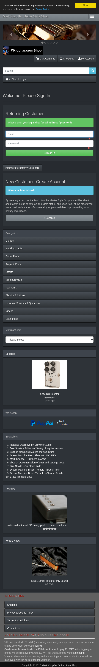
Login (23, 79)
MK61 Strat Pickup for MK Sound (49, 580)
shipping (37, 645)
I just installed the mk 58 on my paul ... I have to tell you (36, 525)
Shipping (12, 604)
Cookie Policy (42, 9)
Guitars (10, 240)
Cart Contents (45, 58)
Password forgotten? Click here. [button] (22, 167)
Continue (50, 218)
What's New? (13, 540)
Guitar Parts (12, 256)
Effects (9, 272)
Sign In (49, 153)
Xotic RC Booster (49, 394)
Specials (10, 353)
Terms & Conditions (18, 620)
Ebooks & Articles (15, 295)
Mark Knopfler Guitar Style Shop (26, 16)
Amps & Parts (13, 264)
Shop (14, 79)
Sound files (12, 318)
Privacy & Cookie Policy (20, 612)
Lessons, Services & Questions (23, 303)
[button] (10, 32)
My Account (86, 58)
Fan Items (11, 287)
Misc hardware (14, 279)
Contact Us (13, 628)
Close (85, 5)
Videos (9, 311)
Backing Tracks (14, 248)
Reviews (10, 488)
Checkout (67, 58)
